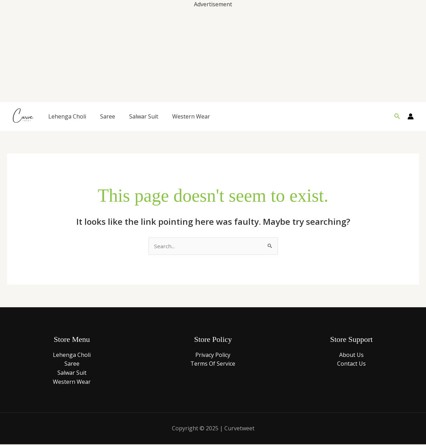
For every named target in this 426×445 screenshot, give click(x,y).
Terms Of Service (212, 364)
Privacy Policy (212, 355)
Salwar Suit (143, 116)
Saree (107, 116)
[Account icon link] (410, 116)
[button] (397, 116)
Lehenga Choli (67, 116)
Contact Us (351, 364)
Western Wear (191, 116)
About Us (351, 355)
